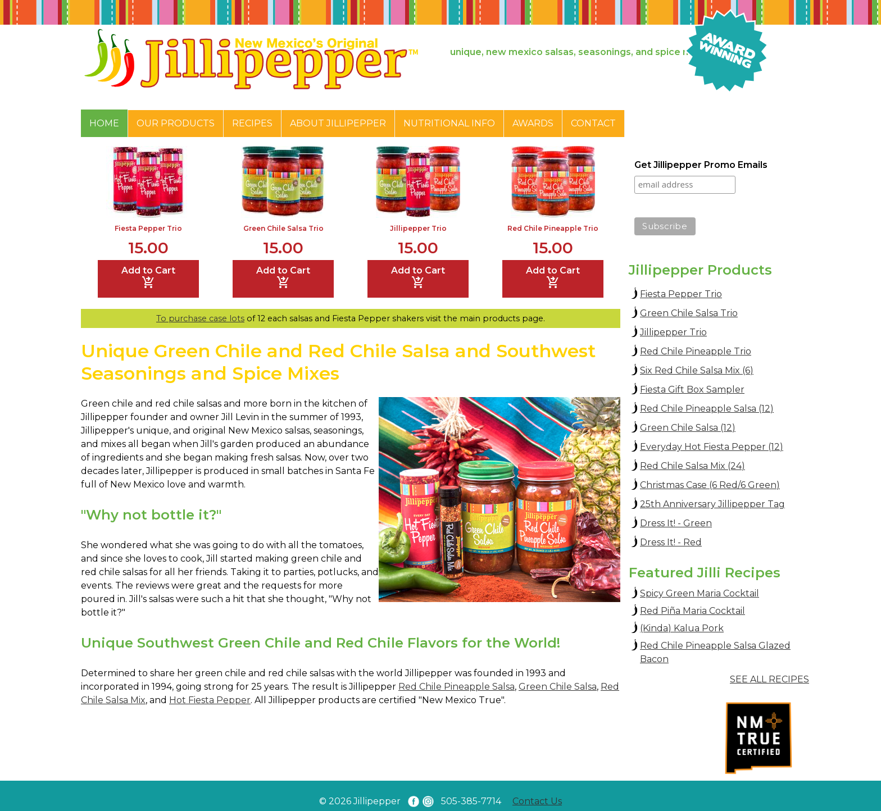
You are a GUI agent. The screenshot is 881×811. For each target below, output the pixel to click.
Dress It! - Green (676, 523)
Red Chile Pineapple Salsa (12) (707, 408)
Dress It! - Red (671, 542)
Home (104, 123)
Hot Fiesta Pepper (210, 700)
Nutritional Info (449, 123)
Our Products (176, 123)
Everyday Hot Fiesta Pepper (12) (711, 446)
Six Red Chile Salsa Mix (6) (696, 370)
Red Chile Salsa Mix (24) (692, 466)
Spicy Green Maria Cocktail (699, 593)
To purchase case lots (200, 318)
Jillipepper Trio (418, 228)
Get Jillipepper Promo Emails (701, 165)
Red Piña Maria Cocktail (692, 610)
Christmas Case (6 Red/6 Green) (710, 485)
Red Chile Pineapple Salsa (456, 686)
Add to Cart (148, 277)
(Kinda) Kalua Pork (682, 628)
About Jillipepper (338, 123)
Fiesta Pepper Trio (148, 228)
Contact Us (537, 801)
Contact (593, 123)
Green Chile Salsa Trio (283, 228)
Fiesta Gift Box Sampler (692, 389)
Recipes (252, 123)
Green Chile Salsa (558, 686)
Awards (532, 123)
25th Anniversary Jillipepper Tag (712, 504)
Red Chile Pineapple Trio (552, 228)
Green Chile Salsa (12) (687, 427)
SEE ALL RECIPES (769, 679)
